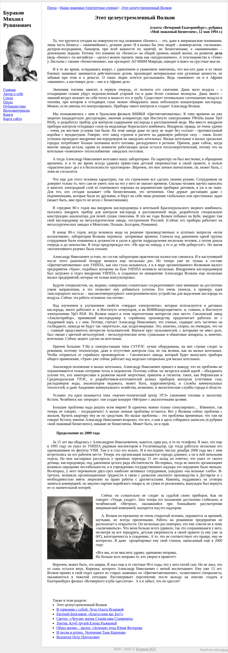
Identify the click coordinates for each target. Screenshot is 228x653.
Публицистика (14, 106)
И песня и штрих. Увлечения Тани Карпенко (91, 632)
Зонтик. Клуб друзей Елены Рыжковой (86, 623)
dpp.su (224, 649)
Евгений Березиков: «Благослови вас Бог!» (89, 614)
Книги (8, 115)
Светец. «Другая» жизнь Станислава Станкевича (94, 619)
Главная (9, 90)
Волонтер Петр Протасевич (77, 637)
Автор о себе (13, 94)
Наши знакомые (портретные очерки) (89, 8)
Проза (8, 102)
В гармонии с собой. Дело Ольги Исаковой (90, 609)
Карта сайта (12, 119)
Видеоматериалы (16, 110)
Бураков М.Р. (146, 649)
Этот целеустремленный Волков (146, 8)
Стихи (8, 98)
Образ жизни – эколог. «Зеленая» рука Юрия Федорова (99, 628)
